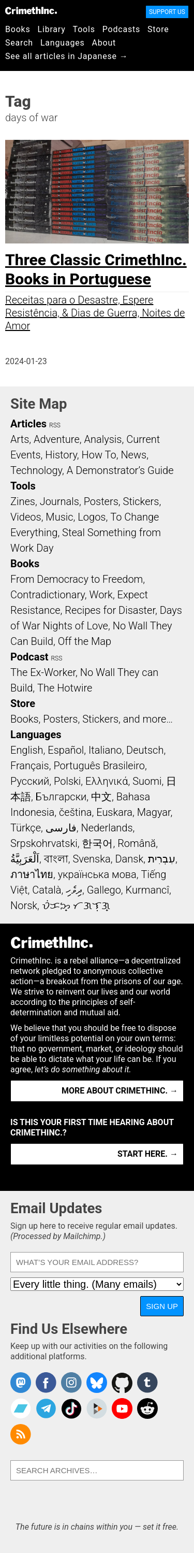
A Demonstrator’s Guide (120, 470)
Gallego (104, 890)
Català (46, 890)
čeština (75, 812)
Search (19, 43)
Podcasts (121, 29)
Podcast (29, 657)
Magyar (154, 812)
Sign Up (162, 1306)
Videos (25, 517)
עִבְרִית (161, 859)
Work (101, 594)
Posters (101, 501)
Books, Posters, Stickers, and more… (91, 719)
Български (61, 796)
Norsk (23, 905)
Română (136, 843)
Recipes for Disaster (110, 610)
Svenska (91, 859)
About (104, 43)
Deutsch (144, 750)
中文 (101, 796)
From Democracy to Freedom (76, 579)
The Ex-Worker (43, 672)
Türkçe (25, 828)
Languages (62, 43)
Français (29, 765)
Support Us (167, 12)
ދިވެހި (74, 890)
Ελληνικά (106, 781)
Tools (84, 29)
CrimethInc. (31, 10)
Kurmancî (147, 890)
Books (18, 29)
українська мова (97, 874)
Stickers (141, 501)
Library (52, 29)
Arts (19, 439)
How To (99, 455)
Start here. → (147, 1154)
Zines (22, 501)
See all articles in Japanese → (66, 56)
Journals (59, 501)
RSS (55, 425)
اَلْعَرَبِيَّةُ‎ (24, 859)
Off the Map (84, 641)
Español (66, 750)
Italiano (105, 750)
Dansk (129, 859)
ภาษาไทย (31, 874)
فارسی (61, 828)
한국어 (97, 843)
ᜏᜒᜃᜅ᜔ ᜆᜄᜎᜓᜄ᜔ (76, 905)
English (26, 750)
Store (158, 29)
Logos (92, 517)
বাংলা (56, 859)
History (61, 455)
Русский (29, 781)
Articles (28, 424)
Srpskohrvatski (44, 843)
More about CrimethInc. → (120, 1091)
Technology (36, 470)
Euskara (114, 812)
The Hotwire (64, 688)
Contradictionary (47, 594)
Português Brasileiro (98, 765)
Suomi (146, 781)
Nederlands (106, 828)
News (133, 455)
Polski (67, 781)
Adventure (57, 439)
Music (59, 517)
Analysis (103, 439)
